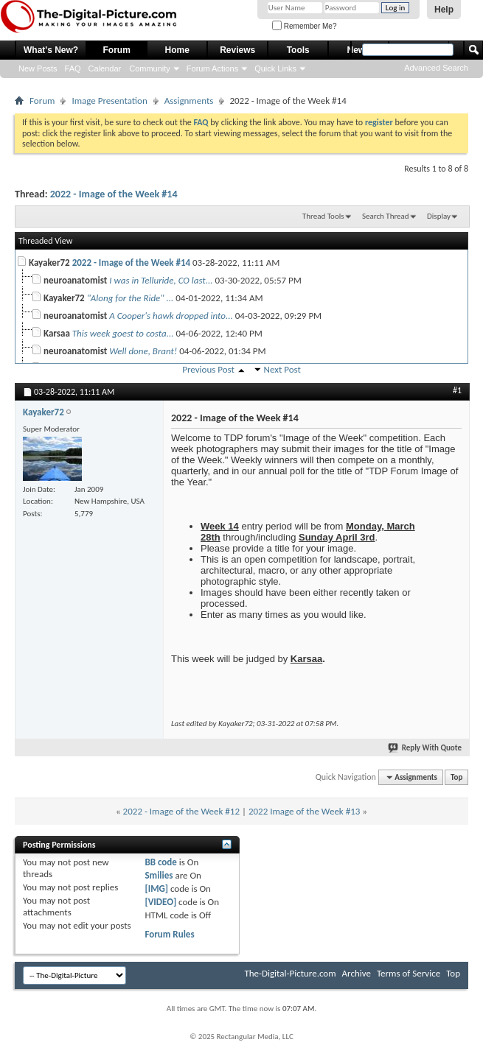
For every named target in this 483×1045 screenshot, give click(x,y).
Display (439, 216)
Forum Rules (169, 934)
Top (456, 777)
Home (177, 50)
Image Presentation (109, 100)
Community (149, 68)
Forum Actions (212, 68)
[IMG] (156, 888)
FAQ (73, 68)
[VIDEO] (160, 901)
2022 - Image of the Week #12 (181, 811)
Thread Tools (323, 216)
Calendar (105, 68)
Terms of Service (408, 973)
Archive (356, 973)
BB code (160, 862)
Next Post (282, 369)
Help (444, 9)
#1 (457, 390)
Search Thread (385, 216)
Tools (298, 50)
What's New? (51, 50)
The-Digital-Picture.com (290, 973)
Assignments (189, 100)
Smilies (159, 875)
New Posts (38, 68)
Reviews (237, 50)
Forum (117, 50)
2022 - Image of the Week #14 (114, 194)
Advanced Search (436, 67)
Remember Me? (304, 26)
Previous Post (208, 369)
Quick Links (275, 68)
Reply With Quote (425, 748)
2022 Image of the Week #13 (304, 811)
